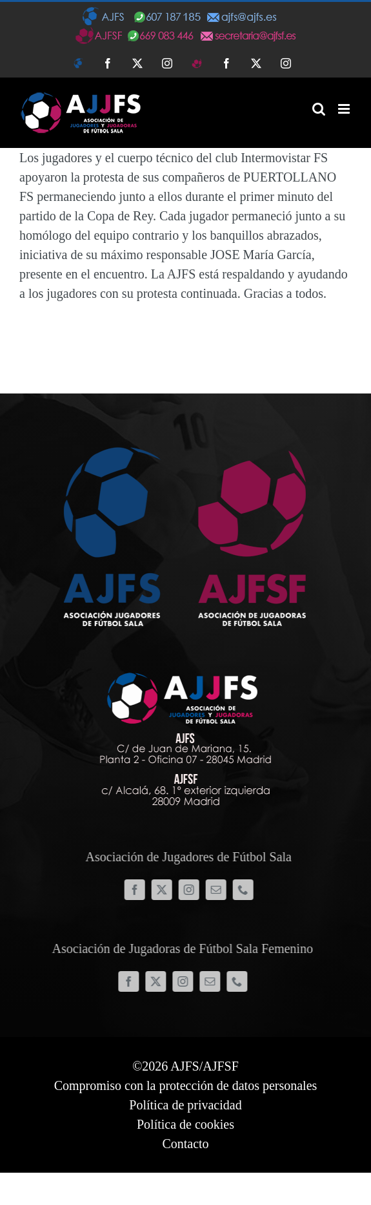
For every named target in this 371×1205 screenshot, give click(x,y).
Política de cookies (185, 1124)
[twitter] (165, 889)
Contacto (185, 1144)
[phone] (246, 889)
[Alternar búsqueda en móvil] (318, 109)
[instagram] (192, 889)
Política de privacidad (185, 1105)
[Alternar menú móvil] (345, 109)
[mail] (219, 889)
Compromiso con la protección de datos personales (185, 1085)
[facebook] (138, 889)
